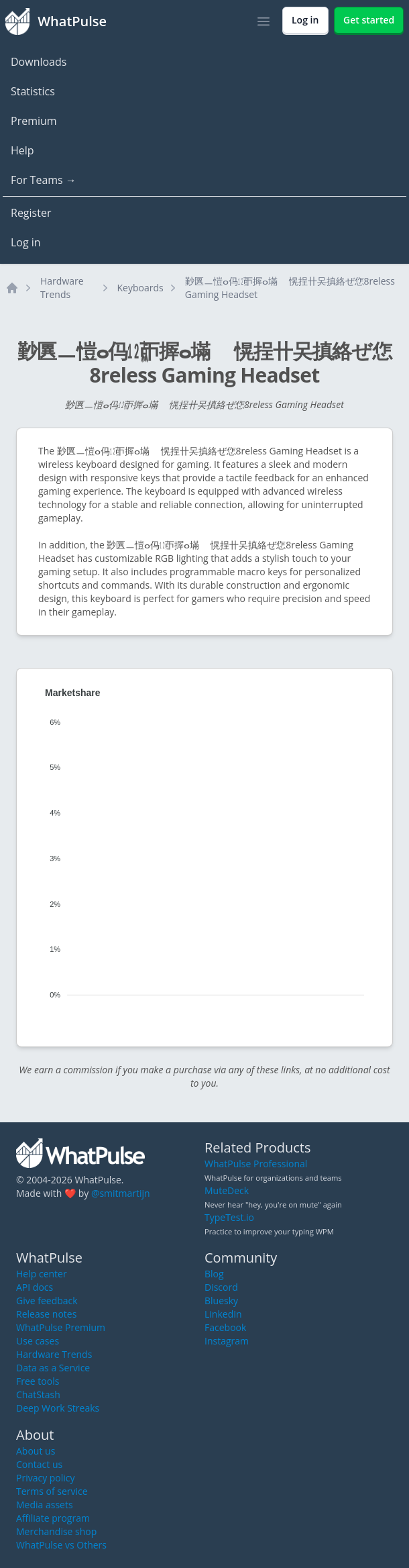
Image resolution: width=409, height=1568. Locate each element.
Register (31, 212)
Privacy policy (45, 1477)
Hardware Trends (62, 288)
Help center (41, 1273)
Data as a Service (53, 1367)
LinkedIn (223, 1314)
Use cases (37, 1340)
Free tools (37, 1381)
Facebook (225, 1327)
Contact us (39, 1464)
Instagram (226, 1340)
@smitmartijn (120, 1193)
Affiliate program (53, 1518)
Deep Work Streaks (57, 1408)
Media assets (44, 1504)
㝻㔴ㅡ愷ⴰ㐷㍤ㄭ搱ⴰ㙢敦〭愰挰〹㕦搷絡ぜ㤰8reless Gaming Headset (290, 288)
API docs (34, 1287)
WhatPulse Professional (255, 1163)
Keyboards (140, 287)
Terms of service (52, 1491)
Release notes (46, 1314)
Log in (26, 242)
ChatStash (38, 1394)
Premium (34, 120)
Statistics (33, 91)
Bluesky (221, 1300)
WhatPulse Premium (60, 1327)
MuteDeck (226, 1190)
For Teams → (43, 180)
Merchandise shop (56, 1531)
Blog (214, 1273)
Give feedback (47, 1300)
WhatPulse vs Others (61, 1544)
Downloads (38, 61)
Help (22, 150)
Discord (221, 1287)
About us (35, 1450)
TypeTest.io (229, 1217)
